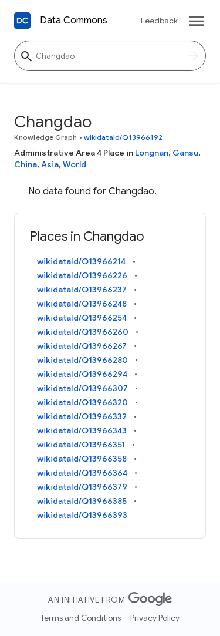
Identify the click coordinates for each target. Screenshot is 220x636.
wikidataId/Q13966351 (81, 444)
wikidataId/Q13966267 (82, 346)
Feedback (159, 20)
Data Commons (73, 20)
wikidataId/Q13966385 (82, 501)
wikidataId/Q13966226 (82, 275)
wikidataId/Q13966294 (82, 374)
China (25, 164)
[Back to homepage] (22, 20)
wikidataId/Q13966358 (82, 458)
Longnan (151, 152)
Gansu (185, 152)
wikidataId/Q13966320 (82, 402)
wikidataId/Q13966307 (82, 388)
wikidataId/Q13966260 (82, 332)
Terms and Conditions (80, 618)
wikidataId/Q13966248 (82, 303)
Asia (50, 164)
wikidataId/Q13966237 (82, 289)
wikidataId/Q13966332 (82, 416)
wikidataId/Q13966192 (123, 137)
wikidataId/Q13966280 (82, 360)
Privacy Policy (155, 618)
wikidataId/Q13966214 (81, 261)
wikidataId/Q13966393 (82, 515)
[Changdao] (110, 56)
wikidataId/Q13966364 (82, 472)
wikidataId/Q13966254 (82, 317)
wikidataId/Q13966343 (82, 430)
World (74, 164)
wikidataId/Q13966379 (82, 487)
